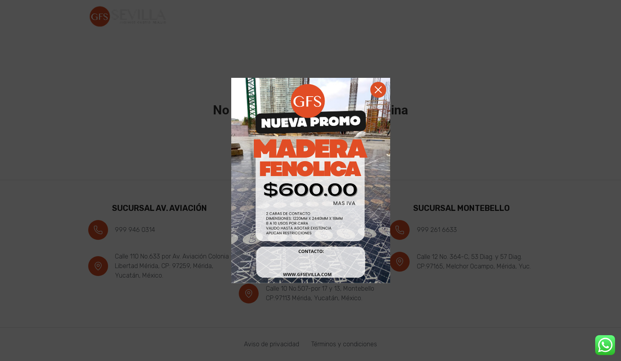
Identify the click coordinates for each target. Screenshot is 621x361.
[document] (310, 180)
